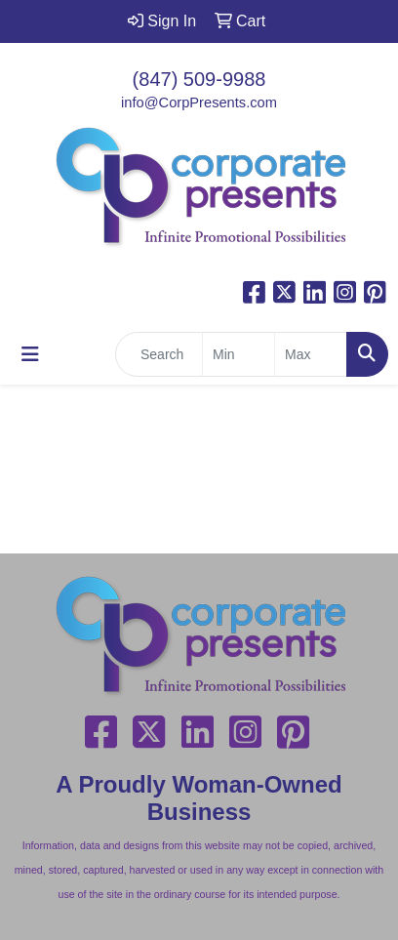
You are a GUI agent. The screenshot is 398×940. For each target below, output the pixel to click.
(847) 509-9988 (199, 79)
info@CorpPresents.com (199, 102)
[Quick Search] (159, 354)
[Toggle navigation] (30, 354)
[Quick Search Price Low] (238, 354)
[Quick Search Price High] (310, 354)
